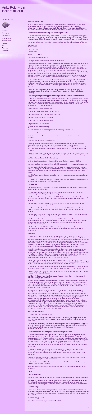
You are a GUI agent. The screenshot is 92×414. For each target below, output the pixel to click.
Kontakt (30, 371)
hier (84, 324)
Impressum (60, 60)
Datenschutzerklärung (35, 328)
